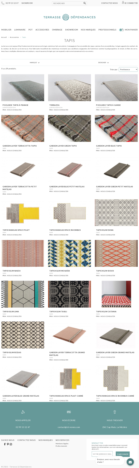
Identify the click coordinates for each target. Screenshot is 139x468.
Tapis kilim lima (11, 311)
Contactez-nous (109, 3)
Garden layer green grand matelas (115, 352)
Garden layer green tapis (63, 146)
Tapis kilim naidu (12, 271)
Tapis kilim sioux (105, 271)
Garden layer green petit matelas (114, 186)
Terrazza (54, 105)
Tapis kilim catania (106, 311)
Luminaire (19, 30)
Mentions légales (62, 444)
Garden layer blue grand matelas (21, 396)
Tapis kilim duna (105, 230)
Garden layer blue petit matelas (66, 186)
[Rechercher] (69, 3)
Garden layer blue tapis (109, 146)
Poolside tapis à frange (15, 105)
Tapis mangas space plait (16, 230)
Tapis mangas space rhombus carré (115, 396)
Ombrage (57, 30)
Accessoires (42, 30)
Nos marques (88, 30)
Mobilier (6, 30)
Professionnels (107, 30)
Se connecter (131, 3)
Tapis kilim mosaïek (59, 271)
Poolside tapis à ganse (108, 105)
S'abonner (122, 454)
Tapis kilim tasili (58, 311)
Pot (30, 30)
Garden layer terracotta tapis (20, 146)
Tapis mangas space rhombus (65, 230)
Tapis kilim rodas (12, 352)
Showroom (27, 3)
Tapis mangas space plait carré (66, 396)
